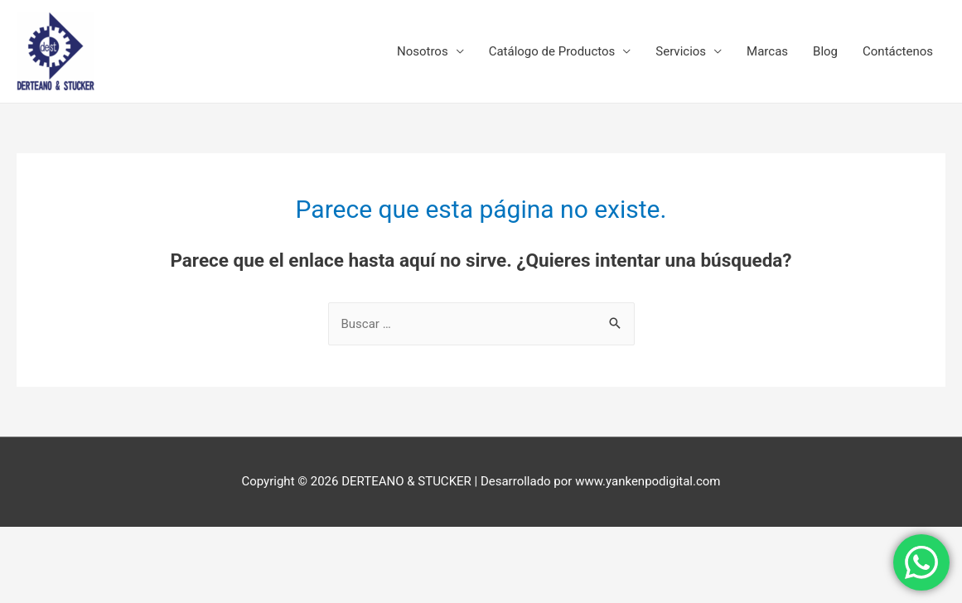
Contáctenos (898, 51)
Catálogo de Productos (552, 51)
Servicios (680, 51)
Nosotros (422, 51)
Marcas (767, 51)
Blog (825, 51)
